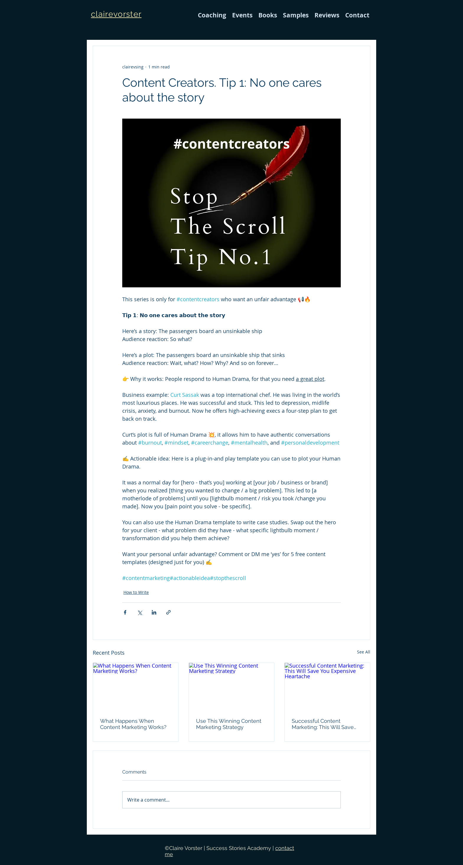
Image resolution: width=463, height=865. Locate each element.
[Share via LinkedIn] (154, 612)
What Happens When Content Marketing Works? (133, 724)
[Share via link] (168, 612)
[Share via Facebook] (125, 612)
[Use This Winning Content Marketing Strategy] (231, 687)
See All (363, 652)
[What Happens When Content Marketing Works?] (135, 687)
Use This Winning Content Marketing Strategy (228, 724)
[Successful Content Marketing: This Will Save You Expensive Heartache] (327, 687)
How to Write (136, 592)
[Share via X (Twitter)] (139, 612)
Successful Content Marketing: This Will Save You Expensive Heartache (324, 724)
